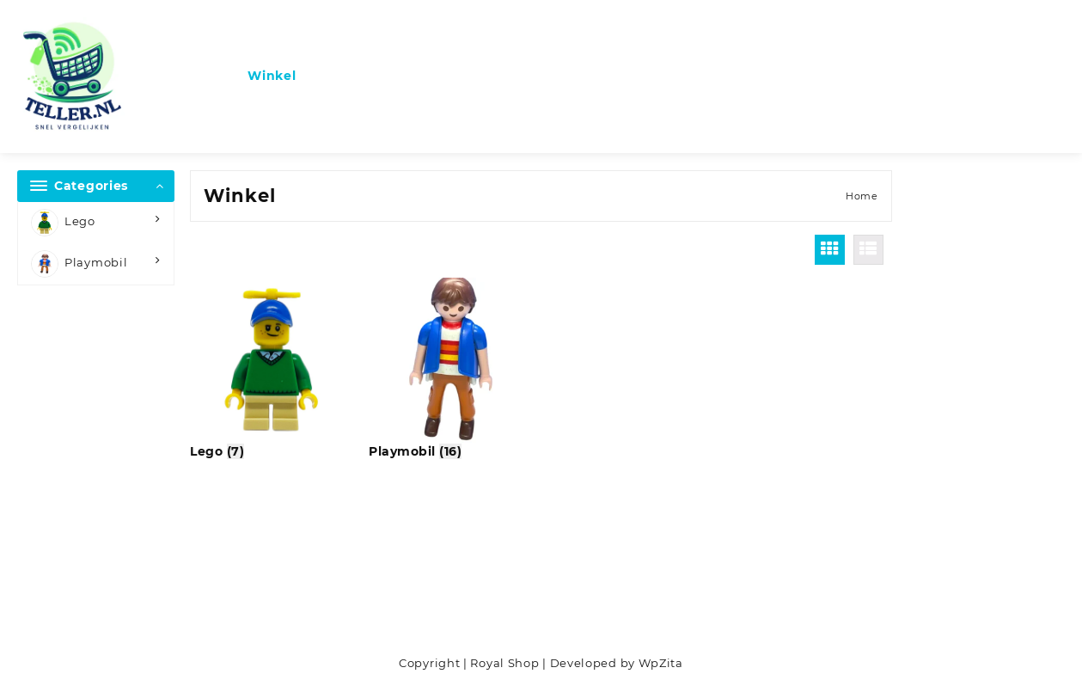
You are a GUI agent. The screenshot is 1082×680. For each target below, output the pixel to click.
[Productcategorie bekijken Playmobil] (451, 369)
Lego (63, 222)
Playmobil (79, 264)
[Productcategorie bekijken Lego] (272, 369)
